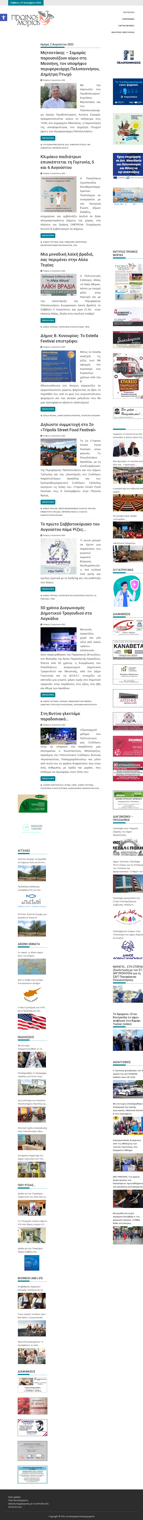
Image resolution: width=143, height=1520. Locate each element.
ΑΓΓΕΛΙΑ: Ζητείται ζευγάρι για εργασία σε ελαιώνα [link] (32, 916)
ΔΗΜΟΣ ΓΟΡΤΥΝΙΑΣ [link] (50, 242)
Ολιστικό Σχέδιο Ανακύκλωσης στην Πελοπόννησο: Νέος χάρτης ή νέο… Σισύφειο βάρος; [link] (32, 1129)
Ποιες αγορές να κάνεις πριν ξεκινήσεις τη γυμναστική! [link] (32, 1316)
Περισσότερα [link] (48, 138)
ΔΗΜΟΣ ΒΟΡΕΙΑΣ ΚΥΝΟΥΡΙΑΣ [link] (69, 415)
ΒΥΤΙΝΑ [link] (67, 785)
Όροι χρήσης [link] (14, 1497)
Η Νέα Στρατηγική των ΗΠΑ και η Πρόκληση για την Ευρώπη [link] (31, 1009)
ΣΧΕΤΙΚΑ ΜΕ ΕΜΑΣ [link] (126, 25)
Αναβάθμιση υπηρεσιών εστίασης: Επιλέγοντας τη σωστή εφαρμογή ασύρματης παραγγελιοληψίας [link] (31, 1288)
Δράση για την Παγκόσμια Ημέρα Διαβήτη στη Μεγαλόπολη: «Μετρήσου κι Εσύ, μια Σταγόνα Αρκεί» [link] (31, 1250)
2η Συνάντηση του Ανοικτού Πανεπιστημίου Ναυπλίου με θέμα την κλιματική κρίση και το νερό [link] (32, 1102)
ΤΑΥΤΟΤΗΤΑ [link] (128, 12)
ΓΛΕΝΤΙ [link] (74, 785)
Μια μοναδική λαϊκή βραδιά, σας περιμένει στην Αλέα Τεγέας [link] (67, 259)
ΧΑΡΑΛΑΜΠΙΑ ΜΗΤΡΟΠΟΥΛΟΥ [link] (85, 704)
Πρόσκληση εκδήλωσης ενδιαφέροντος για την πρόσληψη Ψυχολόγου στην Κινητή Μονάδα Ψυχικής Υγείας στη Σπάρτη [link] (31, 888)
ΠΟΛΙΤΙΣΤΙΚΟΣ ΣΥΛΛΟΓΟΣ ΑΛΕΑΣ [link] (71, 327)
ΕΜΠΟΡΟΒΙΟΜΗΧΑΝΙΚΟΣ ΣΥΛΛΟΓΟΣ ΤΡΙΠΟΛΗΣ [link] (77, 508)
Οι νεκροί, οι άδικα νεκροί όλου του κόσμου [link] (30, 954)
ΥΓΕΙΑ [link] (75, 245)
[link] (3, 17)
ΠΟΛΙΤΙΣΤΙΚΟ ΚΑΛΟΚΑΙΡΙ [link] (90, 415)
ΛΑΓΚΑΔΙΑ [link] (63, 701)
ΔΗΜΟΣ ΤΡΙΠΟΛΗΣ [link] (50, 327)
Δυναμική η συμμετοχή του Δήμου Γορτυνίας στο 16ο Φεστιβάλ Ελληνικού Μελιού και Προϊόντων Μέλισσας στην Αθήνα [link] (31, 1157)
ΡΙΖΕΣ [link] (53, 599)
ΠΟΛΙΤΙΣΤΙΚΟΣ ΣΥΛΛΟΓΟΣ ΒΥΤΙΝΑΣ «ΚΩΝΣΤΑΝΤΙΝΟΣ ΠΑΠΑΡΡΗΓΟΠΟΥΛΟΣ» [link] (70, 788)
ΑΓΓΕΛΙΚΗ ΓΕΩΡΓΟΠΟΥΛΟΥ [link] (53, 785)
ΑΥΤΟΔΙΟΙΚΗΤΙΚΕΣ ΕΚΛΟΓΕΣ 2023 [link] (56, 144)
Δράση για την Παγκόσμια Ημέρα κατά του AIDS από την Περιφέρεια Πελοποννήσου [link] (32, 1195)
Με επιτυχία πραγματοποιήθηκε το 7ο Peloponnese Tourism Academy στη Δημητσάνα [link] (30, 1047)
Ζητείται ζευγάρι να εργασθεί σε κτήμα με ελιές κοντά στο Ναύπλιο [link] (32, 861)
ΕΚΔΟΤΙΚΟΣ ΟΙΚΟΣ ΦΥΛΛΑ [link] (123, 32)
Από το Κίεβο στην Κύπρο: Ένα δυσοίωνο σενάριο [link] (30, 981)
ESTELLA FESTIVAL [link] (49, 415)
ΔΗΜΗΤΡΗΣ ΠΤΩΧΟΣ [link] (78, 144)
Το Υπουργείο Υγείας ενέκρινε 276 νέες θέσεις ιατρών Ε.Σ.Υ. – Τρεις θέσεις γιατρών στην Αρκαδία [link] (32, 1223)
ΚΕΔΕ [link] (61, 242)
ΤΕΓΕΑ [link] (87, 327)
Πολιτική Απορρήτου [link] (18, 1500)
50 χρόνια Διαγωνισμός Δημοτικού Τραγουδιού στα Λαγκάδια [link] (66, 613)
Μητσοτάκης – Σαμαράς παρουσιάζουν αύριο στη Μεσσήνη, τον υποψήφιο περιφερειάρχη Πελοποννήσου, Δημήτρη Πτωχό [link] (70, 63)
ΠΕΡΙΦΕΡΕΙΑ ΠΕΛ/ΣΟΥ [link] (60, 148)
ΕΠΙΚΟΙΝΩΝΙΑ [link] (128, 19)
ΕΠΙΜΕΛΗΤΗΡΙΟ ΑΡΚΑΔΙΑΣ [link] (51, 512)
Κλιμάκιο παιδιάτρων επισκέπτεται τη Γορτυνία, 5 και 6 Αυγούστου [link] (67, 162)
